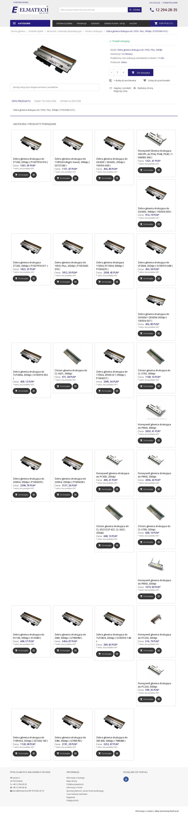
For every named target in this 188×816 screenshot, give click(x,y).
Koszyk (133, 23)
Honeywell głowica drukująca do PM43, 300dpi (154, 475)
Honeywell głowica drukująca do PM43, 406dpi (154, 426)
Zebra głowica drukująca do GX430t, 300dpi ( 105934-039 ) (154, 210)
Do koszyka (141, 72)
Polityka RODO (73, 800)
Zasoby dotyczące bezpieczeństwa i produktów (35, 87)
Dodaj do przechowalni (156, 80)
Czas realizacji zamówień (77, 794)
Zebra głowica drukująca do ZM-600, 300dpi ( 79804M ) (111, 739)
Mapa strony (72, 781)
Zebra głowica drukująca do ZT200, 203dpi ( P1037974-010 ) (30, 160)
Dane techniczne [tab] (45, 101)
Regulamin (71, 797)
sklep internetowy (162, 811)
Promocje (82, 23)
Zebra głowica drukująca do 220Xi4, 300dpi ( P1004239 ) (28, 480)
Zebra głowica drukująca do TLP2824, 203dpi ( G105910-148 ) (113, 638)
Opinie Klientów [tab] (70, 101)
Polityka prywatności (75, 784)
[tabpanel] (94, 110)
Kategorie (21, 23)
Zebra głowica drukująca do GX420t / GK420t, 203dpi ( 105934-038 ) (111, 162)
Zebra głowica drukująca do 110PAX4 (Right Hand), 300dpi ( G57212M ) (72, 162)
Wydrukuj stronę (143, 88)
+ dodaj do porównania (122, 80)
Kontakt (95, 23)
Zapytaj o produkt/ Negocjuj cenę (120, 89)
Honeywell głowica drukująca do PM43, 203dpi (154, 582)
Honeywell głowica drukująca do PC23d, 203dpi (154, 636)
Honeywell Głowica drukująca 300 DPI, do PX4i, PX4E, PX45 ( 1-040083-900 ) (155, 154)
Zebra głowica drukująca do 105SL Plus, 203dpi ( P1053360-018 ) (72, 266)
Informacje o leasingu (75, 778)
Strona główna (64, 23)
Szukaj (134, 9)
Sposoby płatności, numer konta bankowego (85, 791)
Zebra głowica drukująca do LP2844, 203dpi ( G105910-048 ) (155, 264)
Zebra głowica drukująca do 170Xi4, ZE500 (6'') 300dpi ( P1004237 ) (111, 375)
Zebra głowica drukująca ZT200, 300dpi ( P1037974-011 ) (30, 264)
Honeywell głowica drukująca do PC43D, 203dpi (112, 475)
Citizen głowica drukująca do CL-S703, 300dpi (154, 372)
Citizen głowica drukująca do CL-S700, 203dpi (154, 528)
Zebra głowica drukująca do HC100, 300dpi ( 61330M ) (28, 636)
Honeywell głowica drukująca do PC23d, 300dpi (154, 685)
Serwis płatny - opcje (114, 23)
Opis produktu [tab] (21, 101)
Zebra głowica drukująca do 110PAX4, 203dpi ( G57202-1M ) (30, 739)
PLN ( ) (163, 23)
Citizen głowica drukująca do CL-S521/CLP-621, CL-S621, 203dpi (112, 530)
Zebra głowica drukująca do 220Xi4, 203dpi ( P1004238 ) (70, 480)
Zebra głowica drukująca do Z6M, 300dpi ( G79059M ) (70, 636)
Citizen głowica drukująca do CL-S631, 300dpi (71, 372)
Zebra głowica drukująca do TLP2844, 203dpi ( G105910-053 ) (30, 375)
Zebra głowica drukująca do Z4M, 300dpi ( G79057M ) (70, 739)
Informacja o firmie (74, 787)
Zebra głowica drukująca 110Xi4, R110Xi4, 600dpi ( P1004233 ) (110, 266)
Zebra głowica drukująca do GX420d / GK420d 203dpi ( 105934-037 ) (153, 317)
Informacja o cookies (144, 811)
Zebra (124, 62)
